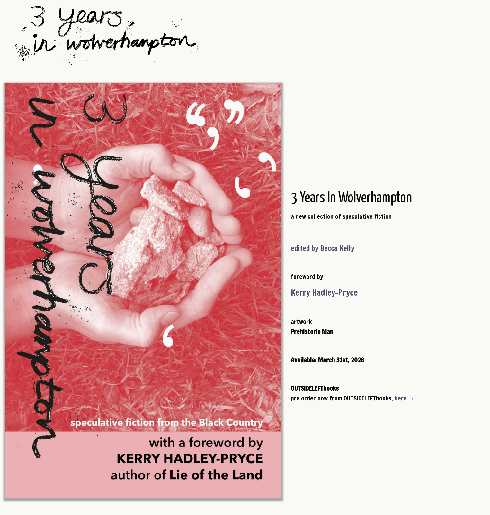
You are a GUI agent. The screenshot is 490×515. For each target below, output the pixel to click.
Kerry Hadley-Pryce (324, 292)
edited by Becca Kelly (322, 248)
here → (404, 398)
